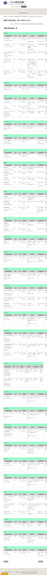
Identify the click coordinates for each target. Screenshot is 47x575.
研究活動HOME (11, 16)
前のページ (6, 561)
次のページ (40, 561)
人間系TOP (5, 16)
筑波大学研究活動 (14, 3)
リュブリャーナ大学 (7, 87)
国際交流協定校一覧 (25, 16)
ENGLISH (24, 6)
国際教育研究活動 (18, 16)
